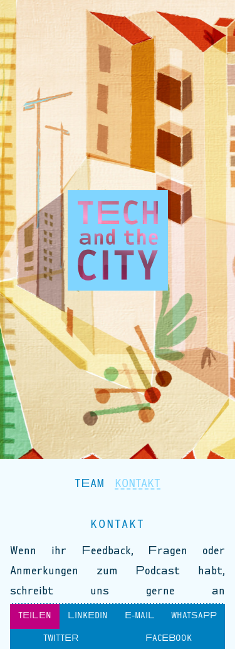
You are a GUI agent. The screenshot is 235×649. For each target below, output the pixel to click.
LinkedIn (88, 616)
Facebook (168, 639)
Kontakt (137, 484)
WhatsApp (194, 616)
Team (90, 484)
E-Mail (140, 616)
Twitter (60, 639)
